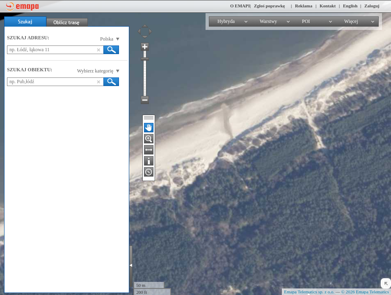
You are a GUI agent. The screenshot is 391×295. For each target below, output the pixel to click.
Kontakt (328, 5)
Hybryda (226, 21)
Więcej (351, 21)
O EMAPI (240, 5)
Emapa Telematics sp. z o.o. (309, 291)
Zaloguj (372, 5)
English (350, 5)
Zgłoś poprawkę (269, 5)
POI (306, 21)
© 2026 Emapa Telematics (365, 291)
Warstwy (268, 21)
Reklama (303, 5)
